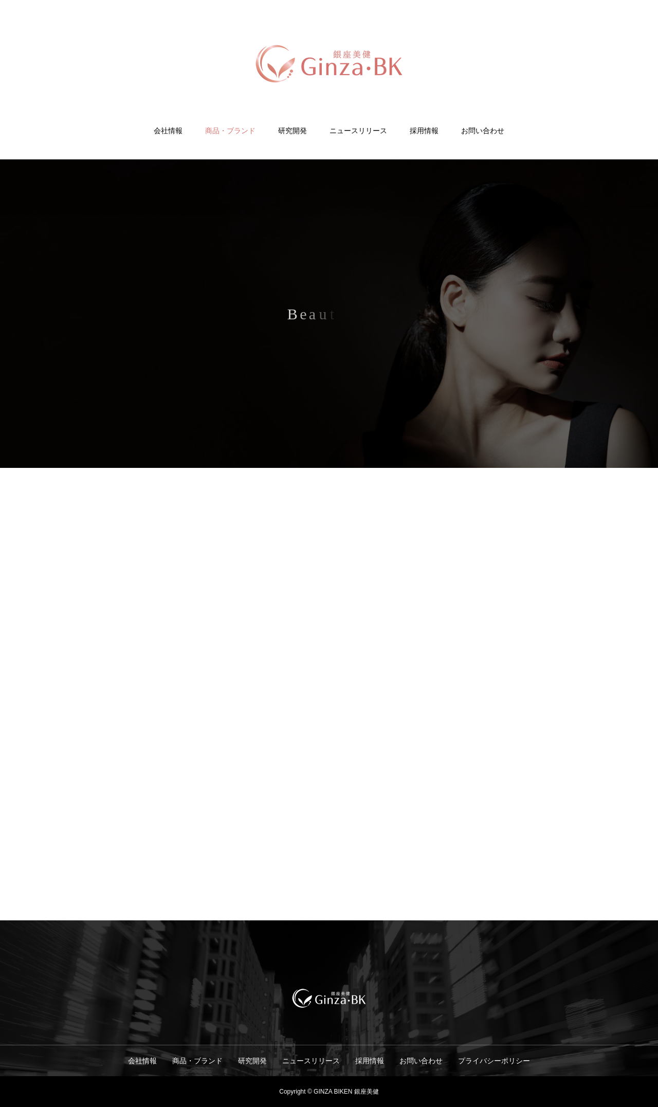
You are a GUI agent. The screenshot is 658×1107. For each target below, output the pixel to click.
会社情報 (168, 130)
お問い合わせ (482, 130)
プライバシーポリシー (494, 1061)
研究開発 (292, 130)
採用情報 (424, 130)
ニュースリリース (358, 130)
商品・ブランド (230, 130)
